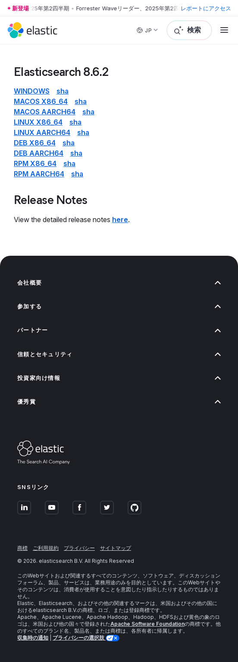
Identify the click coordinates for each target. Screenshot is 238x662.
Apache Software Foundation (147, 624)
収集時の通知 (32, 637)
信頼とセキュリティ (119, 354)
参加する (119, 306)
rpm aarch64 (39, 173)
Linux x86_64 (38, 122)
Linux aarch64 (42, 132)
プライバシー (79, 548)
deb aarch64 (38, 153)
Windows (32, 91)
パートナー (119, 330)
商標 (22, 548)
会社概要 (119, 282)
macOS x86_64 (41, 101)
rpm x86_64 (35, 163)
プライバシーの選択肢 (79, 637)
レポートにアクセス (206, 8)
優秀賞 (119, 401)
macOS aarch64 (44, 111)
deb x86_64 (35, 142)
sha (62, 91)
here (120, 219)
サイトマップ (115, 548)
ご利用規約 (46, 548)
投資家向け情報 (119, 378)
